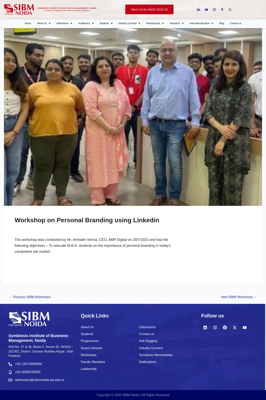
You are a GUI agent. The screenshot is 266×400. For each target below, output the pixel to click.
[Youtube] (206, 9)
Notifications (147, 362)
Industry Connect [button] (129, 23)
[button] (43, 23)
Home (28, 23)
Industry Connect (151, 348)
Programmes (90, 341)
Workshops (89, 355)
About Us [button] (43, 23)
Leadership (88, 369)
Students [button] (106, 23)
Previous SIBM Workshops (30, 297)
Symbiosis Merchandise (155, 355)
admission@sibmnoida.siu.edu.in (39, 380)
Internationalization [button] (201, 23)
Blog (221, 23)
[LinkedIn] (198, 9)
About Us (87, 327)
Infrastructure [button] (155, 23)
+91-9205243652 (28, 372)
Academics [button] (86, 23)
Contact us (235, 23)
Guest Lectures (91, 348)
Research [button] (177, 23)
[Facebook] (222, 9)
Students (87, 334)
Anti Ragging (148, 341)
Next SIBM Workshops (239, 297)
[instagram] (214, 9)
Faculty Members (93, 362)
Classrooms (147, 327)
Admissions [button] (64, 23)
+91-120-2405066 (28, 364)
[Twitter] (230, 9)
